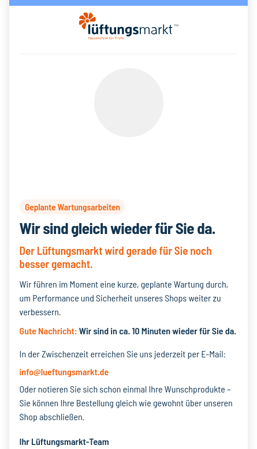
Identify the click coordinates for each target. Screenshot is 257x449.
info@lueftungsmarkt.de (64, 371)
